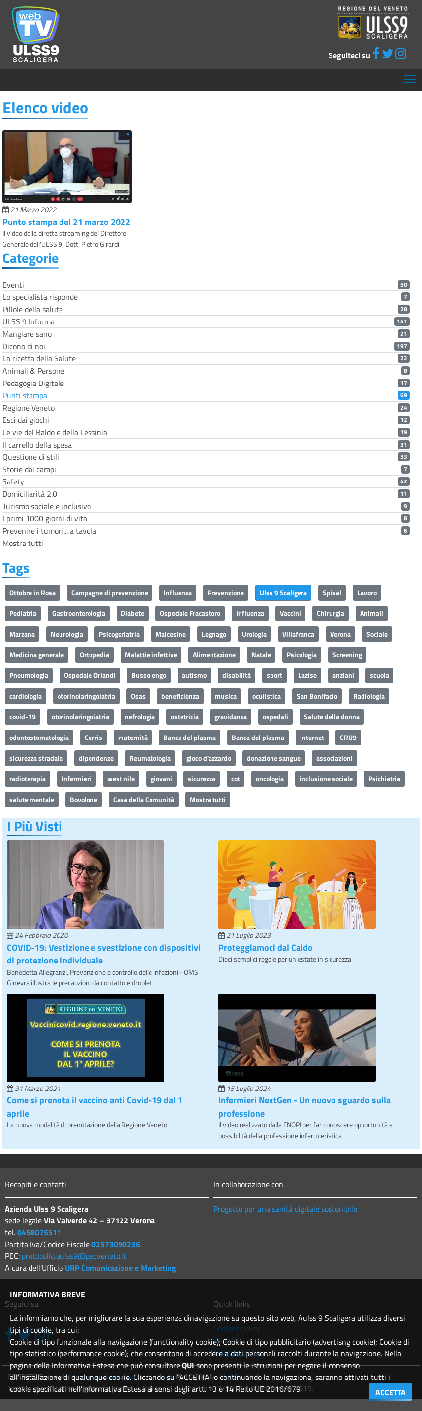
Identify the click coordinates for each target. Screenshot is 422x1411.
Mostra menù (410, 75)
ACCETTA (390, 1392)
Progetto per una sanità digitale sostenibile (285, 1209)
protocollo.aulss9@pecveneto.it (74, 1256)
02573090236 (115, 1244)
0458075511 (39, 1232)
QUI (188, 1365)
